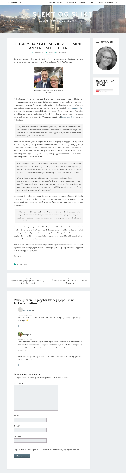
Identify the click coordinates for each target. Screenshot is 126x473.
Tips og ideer (69, 2)
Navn (16, 416)
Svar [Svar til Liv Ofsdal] (19, 326)
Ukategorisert (22, 264)
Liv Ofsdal (27, 310)
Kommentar (19, 383)
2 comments (61, 52)
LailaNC (51, 52)
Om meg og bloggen (55, 2)
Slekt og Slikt (15, 2)
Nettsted (17, 436)
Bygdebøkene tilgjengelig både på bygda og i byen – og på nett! (28, 280)
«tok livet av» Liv (74, 108)
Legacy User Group (68, 117)
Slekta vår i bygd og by (87, 2)
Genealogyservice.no (105, 2)
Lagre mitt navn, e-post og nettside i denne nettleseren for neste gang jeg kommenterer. (47, 450)
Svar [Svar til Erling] (19, 365)
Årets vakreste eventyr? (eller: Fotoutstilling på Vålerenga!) (69, 280)
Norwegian (101, 91)
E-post (17, 426)
